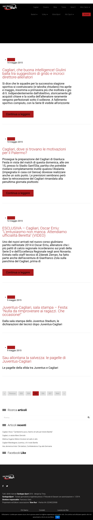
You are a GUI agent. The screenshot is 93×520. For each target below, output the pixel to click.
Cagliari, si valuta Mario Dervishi (14, 435)
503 (21, 393)
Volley (44, 14)
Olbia (55, 7)
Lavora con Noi (63, 510)
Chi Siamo (24, 510)
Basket (33, 14)
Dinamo (46, 7)
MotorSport (56, 14)
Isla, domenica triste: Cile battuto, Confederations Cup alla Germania (27, 446)
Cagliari (36, 7)
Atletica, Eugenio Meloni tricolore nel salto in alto (20, 439)
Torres (63, 7)
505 (35, 393)
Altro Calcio (84, 7)
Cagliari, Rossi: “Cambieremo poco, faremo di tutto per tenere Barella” (27, 432)
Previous (12, 393)
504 (28, 393)
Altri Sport (68, 14)
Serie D (73, 7)
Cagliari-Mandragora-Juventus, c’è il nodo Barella (20, 443)
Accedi (86, 14)
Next (57, 393)
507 (50, 393)
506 (43, 393)
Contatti (42, 510)
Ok (57, 517)
